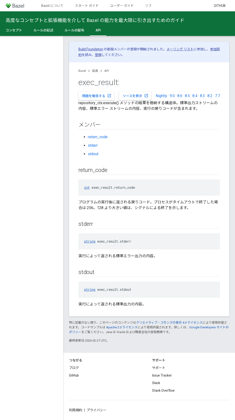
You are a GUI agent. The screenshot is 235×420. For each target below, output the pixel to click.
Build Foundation (90, 49)
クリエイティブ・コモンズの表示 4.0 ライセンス (169, 322)
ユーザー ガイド (122, 6)
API (106, 71)
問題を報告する (96, 96)
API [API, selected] (98, 30)
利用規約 (75, 410)
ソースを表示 (135, 96)
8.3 (202, 96)
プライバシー (96, 410)
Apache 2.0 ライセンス (122, 327)
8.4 (194, 96)
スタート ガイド (87, 6)
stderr (93, 145)
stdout (93, 154)
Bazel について (52, 6)
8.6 (179, 96)
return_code (98, 137)
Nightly (161, 96)
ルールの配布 (74, 30)
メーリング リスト (180, 49)
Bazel (82, 71)
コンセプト (14, 30)
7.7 (217, 96)
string (89, 241)
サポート (158, 368)
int (87, 187)
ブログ (74, 368)
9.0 (172, 96)
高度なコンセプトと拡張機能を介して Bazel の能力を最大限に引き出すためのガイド (95, 20)
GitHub (220, 6)
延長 (95, 71)
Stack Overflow (163, 390)
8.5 (187, 96)
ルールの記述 (43, 30)
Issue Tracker (162, 375)
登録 (98, 55)
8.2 (209, 96)
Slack (156, 383)
